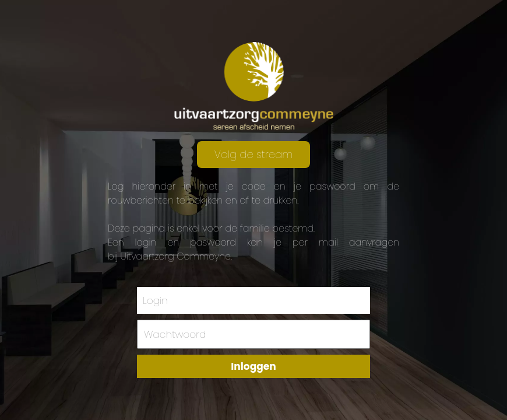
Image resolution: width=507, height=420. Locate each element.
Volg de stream (253, 154)
